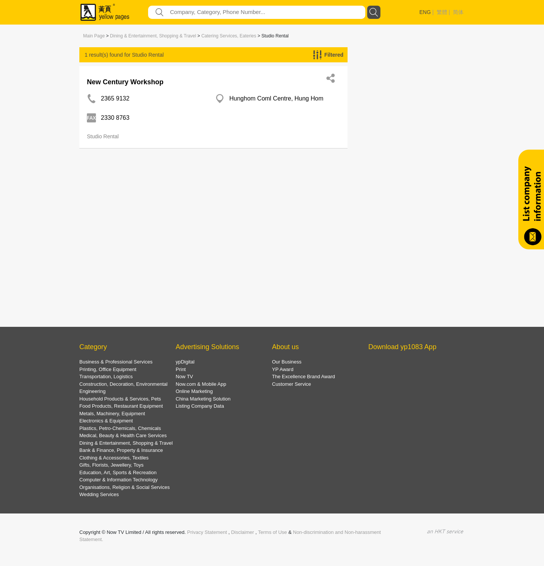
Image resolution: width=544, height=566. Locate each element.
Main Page (94, 36)
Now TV (184, 376)
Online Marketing (194, 391)
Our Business (286, 362)
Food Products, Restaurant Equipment (121, 406)
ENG (425, 12)
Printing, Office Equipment (107, 369)
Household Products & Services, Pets (120, 399)
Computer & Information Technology (118, 479)
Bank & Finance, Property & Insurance (121, 450)
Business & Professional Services (116, 362)
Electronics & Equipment (106, 421)
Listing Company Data (200, 406)
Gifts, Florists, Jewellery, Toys (111, 465)
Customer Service (291, 384)
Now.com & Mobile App (201, 384)
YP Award (283, 369)
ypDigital (185, 362)
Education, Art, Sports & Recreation (118, 472)
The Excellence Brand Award (303, 376)
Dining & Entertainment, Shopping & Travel (153, 36)
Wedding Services (99, 494)
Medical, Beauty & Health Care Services (123, 435)
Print (181, 369)
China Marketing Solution (203, 399)
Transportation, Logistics (106, 376)
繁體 (442, 12)
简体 (458, 12)
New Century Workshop (125, 82)
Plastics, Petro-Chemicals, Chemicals (120, 428)
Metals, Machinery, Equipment (112, 413)
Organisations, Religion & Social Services (124, 487)
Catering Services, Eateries (228, 36)
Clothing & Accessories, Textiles (113, 458)
